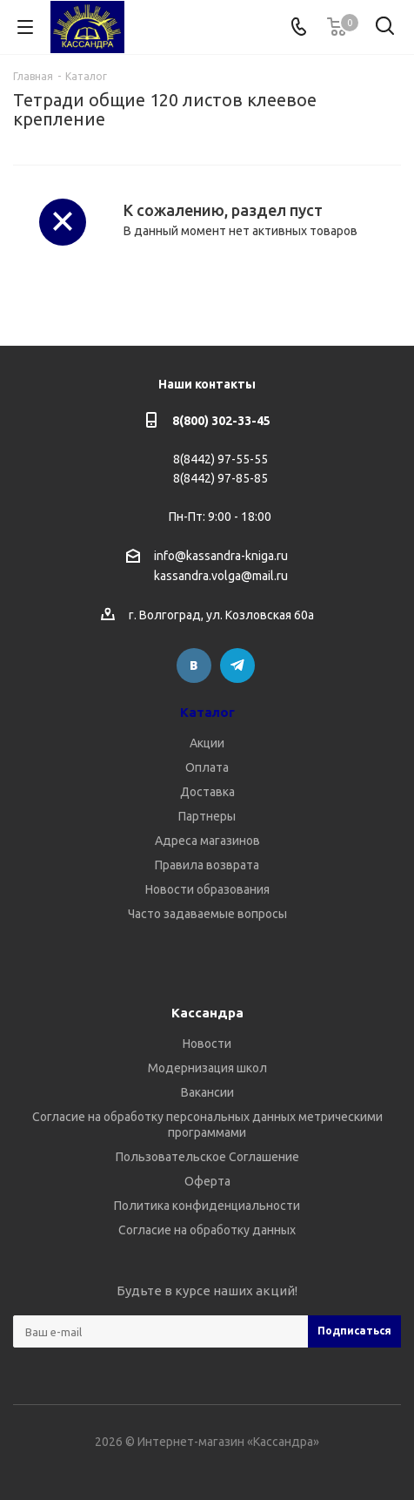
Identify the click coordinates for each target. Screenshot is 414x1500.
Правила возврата (207, 865)
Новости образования (207, 889)
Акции (207, 743)
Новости (207, 1044)
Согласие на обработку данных (207, 1230)
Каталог (207, 712)
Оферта (207, 1181)
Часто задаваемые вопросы (207, 914)
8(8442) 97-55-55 (220, 459)
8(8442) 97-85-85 (220, 478)
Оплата (207, 767)
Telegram (237, 665)
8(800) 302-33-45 (221, 421)
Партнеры (207, 816)
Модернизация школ (207, 1068)
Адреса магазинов (207, 841)
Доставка (207, 792)
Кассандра (207, 1012)
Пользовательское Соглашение (207, 1157)
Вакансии (207, 1092)
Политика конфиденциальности (207, 1206)
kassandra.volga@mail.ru (221, 577)
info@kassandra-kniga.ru (221, 556)
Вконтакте (194, 665)
